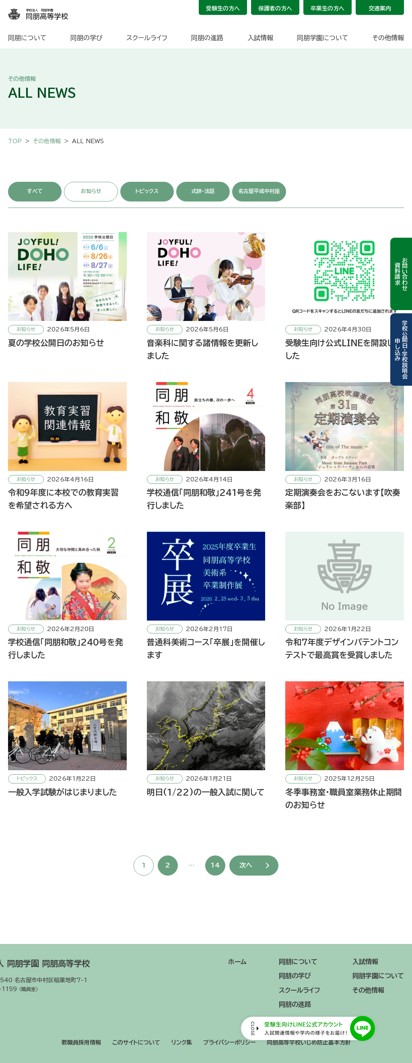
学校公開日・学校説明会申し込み (401, 349)
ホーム (237, 961)
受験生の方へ (223, 8)
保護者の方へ (275, 8)
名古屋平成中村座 (259, 191)
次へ (245, 865)
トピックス (147, 191)
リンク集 (181, 1042)
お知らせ (91, 191)
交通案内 (380, 8)
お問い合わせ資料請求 (401, 274)
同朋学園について (322, 38)
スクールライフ (146, 38)
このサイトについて (136, 1042)
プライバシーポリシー (229, 1042)
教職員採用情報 (81, 1042)
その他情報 (388, 38)
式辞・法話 (203, 191)
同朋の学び (86, 38)
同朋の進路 (207, 38)
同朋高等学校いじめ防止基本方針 (309, 1042)
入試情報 (260, 38)
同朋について (27, 38)
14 (215, 865)
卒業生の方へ (327, 8)
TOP (15, 141)
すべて (35, 191)
